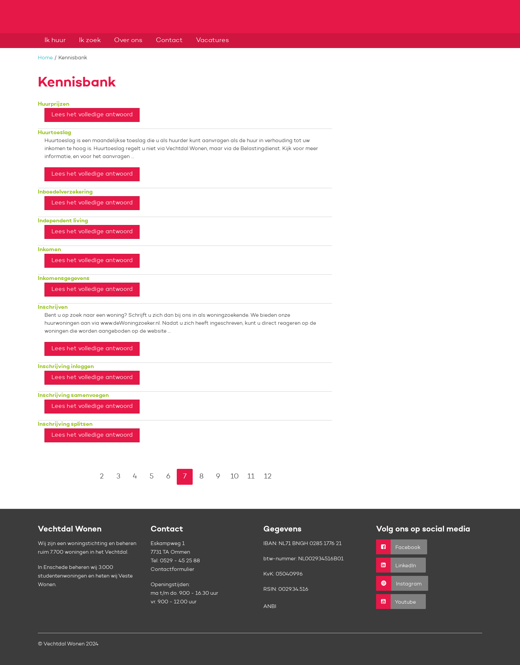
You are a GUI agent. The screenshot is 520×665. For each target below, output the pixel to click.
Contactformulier (172, 569)
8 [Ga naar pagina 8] (201, 476)
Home (45, 58)
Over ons (128, 40)
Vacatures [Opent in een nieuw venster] (212, 40)
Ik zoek (90, 40)
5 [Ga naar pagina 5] (152, 476)
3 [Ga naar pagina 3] (118, 476)
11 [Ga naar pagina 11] (251, 476)
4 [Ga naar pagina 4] (135, 476)
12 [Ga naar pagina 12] (268, 476)
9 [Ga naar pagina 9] (218, 476)
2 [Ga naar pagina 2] (102, 476)
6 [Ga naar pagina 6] (168, 476)
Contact (169, 40)
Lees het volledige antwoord (92, 115)
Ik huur (55, 40)
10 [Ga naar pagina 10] (234, 476)
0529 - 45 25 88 (180, 561)
